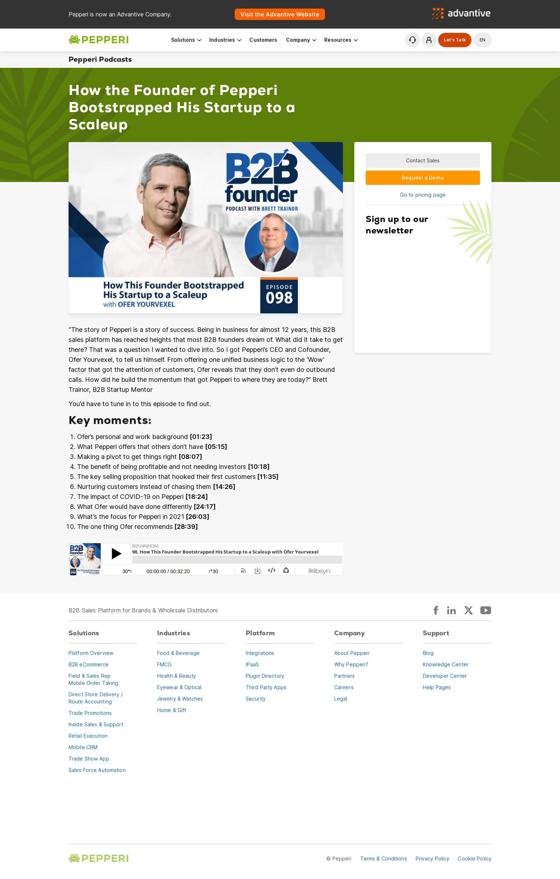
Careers (344, 687)
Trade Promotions (90, 713)
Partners (344, 676)
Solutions (186, 40)
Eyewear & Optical (179, 687)
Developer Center (445, 676)
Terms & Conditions (383, 858)
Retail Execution (88, 736)
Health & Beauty (176, 676)
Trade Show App (89, 759)
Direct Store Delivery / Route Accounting (96, 697)
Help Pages (437, 687)
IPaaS (252, 664)
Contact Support (412, 40)
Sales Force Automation (97, 770)
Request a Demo (423, 178)
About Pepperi (352, 653)
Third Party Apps (266, 687)
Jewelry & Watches (180, 699)
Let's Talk (455, 39)
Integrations (260, 653)
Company (302, 40)
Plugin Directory (265, 676)
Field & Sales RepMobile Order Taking (93, 679)
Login (429, 40)
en (482, 39)
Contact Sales (423, 160)
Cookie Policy (474, 858)
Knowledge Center (446, 664)
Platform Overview (91, 653)
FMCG (164, 664)
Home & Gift (171, 710)
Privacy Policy (433, 858)
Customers (263, 40)
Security (256, 699)
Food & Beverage (178, 653)
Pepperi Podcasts (100, 59)
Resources (341, 40)
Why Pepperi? (351, 664)
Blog (428, 653)
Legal (341, 699)
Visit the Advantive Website (279, 14)
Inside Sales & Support (96, 724)
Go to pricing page (423, 195)
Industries (225, 40)
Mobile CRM (83, 747)
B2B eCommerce (89, 664)
